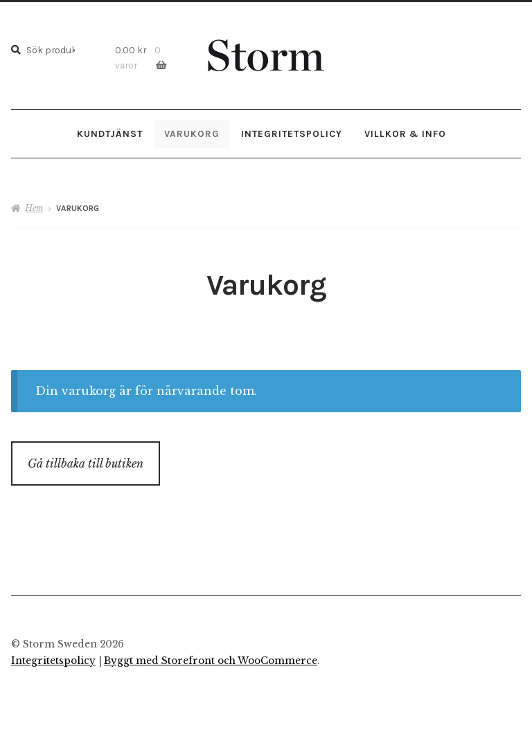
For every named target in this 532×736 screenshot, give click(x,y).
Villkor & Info (405, 133)
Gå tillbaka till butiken (85, 463)
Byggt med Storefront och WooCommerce (210, 661)
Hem (34, 208)
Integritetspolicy (291, 133)
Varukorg (192, 133)
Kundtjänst (110, 133)
